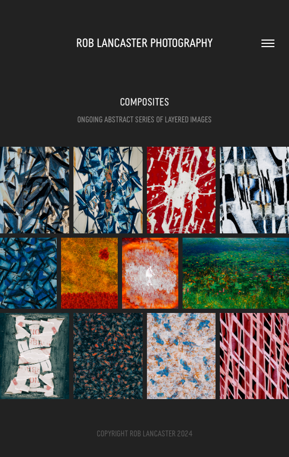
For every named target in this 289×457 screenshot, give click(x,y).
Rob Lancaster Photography (144, 42)
